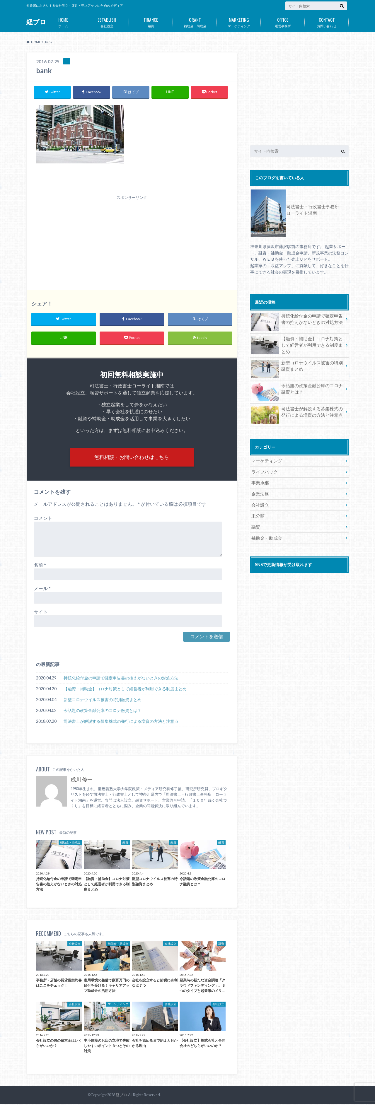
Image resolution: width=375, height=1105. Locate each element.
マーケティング (239, 21)
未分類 (257, 513)
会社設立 (107, 21)
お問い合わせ (327, 21)
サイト (41, 613)
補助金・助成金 (195, 21)
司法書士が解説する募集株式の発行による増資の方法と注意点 (121, 722)
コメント (43, 519)
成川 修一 (82, 781)
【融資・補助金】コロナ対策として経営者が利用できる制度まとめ (125, 690)
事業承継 (259, 481)
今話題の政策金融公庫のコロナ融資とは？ (103, 711)
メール (42, 589)
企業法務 (259, 492)
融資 (151, 21)
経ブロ (36, 22)
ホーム (63, 21)
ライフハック (263, 470)
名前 (40, 566)
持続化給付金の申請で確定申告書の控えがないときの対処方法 (121, 679)
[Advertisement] (132, 237)
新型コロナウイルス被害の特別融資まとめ (103, 700)
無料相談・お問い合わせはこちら (131, 458)
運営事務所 (283, 21)
